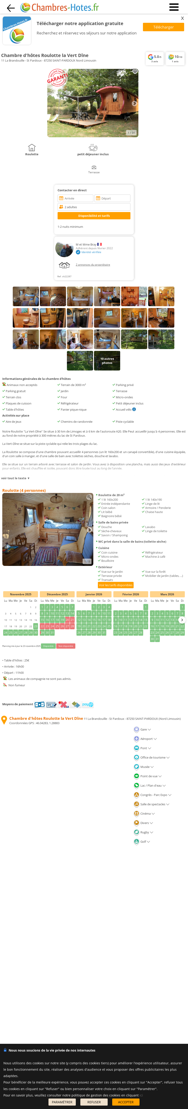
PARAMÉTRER (62, 1102)
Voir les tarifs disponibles (115, 585)
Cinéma (144, 813)
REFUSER (94, 1102)
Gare (142, 729)
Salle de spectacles (151, 804)
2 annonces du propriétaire (93, 264)
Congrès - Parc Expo (152, 795)
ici (141, 1095)
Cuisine (102, 548)
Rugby (143, 832)
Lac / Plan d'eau (149, 785)
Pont (142, 748)
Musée (143, 767)
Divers (143, 823)
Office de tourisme (151, 757)
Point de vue (147, 776)
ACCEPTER (126, 1102)
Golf (141, 842)
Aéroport (145, 739)
